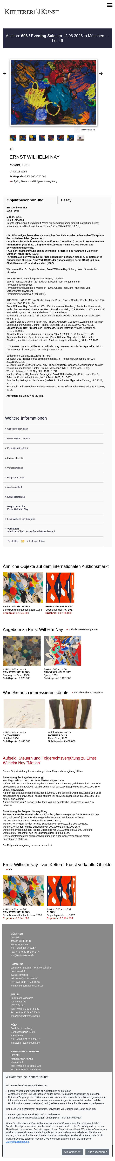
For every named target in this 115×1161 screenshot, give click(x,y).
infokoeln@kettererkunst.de (25, 1042)
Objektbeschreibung (25, 200)
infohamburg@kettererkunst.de (27, 985)
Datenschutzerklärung (17, 1141)
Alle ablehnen (72, 1152)
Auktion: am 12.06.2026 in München (55, 36)
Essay (66, 200)
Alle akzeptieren (97, 1152)
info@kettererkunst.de (22, 955)
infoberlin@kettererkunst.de (25, 1016)
